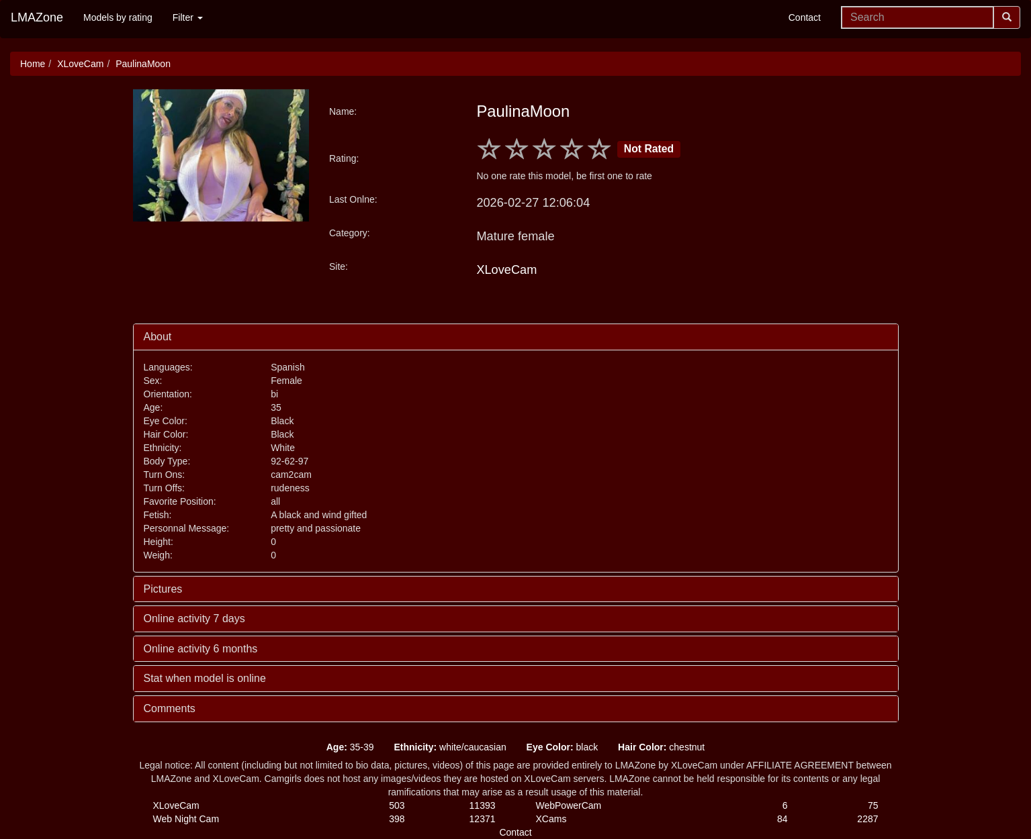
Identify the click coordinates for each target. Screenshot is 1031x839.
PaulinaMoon (143, 63)
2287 (867, 818)
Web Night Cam (186, 818)
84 (782, 818)
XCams (551, 818)
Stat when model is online (205, 678)
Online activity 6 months (201, 648)
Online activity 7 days (194, 618)
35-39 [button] (350, 747)
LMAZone (37, 17)
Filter (188, 17)
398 (396, 818)
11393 (482, 805)
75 (873, 805)
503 (396, 805)
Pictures (163, 589)
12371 (482, 818)
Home (32, 63)
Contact (805, 17)
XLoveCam (80, 63)
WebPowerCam (569, 805)
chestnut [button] (661, 747)
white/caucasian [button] (450, 747)
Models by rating (117, 17)
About (158, 336)
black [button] (562, 747)
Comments (169, 708)
